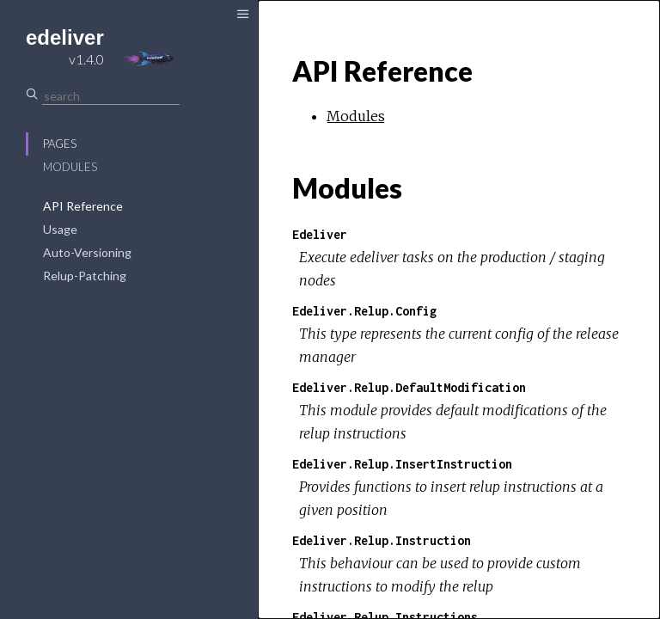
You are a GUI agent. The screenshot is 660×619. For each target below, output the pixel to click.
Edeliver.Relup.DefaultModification (409, 387)
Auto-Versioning (87, 252)
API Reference (83, 206)
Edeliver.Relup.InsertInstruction (402, 464)
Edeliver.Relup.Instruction (381, 540)
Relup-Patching (84, 275)
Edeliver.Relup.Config (364, 310)
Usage (60, 229)
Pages (59, 143)
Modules (70, 167)
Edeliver (319, 234)
